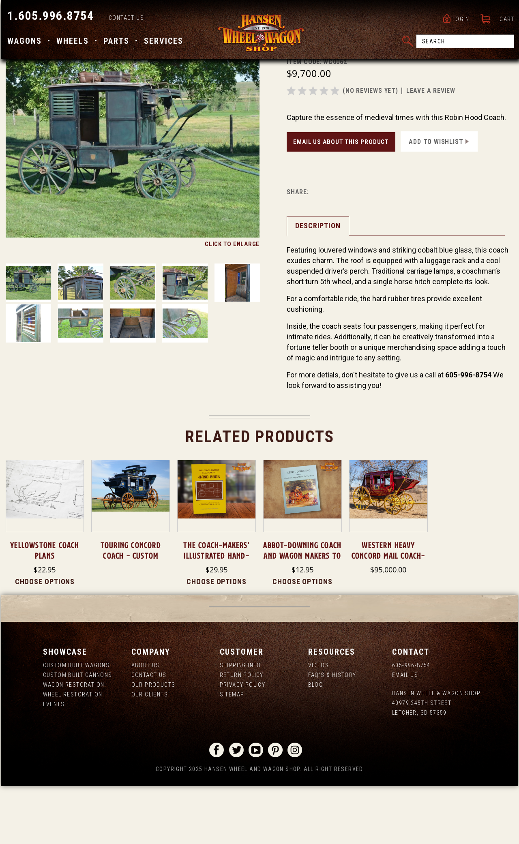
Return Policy (242, 733)
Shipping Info (240, 723)
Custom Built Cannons (77, 733)
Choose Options (45, 639)
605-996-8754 (411, 723)
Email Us (405, 733)
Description (318, 283)
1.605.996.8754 (49, 16)
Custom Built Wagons (76, 723)
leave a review (430, 148)
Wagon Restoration (74, 742)
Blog (315, 742)
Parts (115, 42)
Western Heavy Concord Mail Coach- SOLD (388, 613)
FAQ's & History (332, 733)
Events (53, 762)
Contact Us (125, 18)
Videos (318, 723)
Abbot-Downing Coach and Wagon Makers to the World (302, 613)
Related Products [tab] (259, 494)
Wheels (71, 42)
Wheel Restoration (73, 752)
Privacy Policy (243, 742)
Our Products (153, 742)
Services (162, 42)
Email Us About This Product (341, 200)
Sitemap (232, 752)
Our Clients (149, 752)
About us (145, 723)
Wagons (23, 42)
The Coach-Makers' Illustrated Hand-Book (216, 613)
